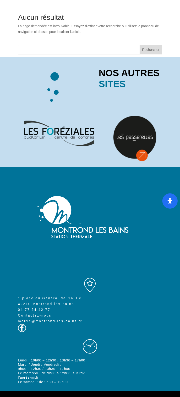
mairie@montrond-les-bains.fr (50, 321)
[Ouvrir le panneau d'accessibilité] (170, 201)
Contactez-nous (34, 315)
